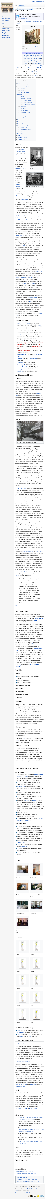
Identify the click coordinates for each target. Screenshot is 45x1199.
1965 (30, 301)
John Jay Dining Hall (21, 1084)
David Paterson (21, 354)
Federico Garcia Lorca (28, 551)
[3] (16, 605)
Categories (19, 1177)
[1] (26, 215)
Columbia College (32, 297)
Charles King (24, 199)
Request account (40, 1)
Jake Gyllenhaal (21, 369)
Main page (4, 16)
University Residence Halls (33, 53)
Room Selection (39, 618)
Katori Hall (20, 371)
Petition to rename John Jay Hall (26, 1173)
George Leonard (27, 342)
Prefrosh (25, 1177)
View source (21, 9)
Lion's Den (23, 283)
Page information (6, 37)
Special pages (5, 32)
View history (29, 9)
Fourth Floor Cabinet (21, 220)
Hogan (34, 60)
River (29, 61)
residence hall (19, 66)
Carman (40, 56)
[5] (20, 665)
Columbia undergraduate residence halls (28, 1181)
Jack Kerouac (39, 551)
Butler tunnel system (22, 1062)
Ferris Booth (37, 214)
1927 (36, 46)
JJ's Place (40, 68)
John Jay (39, 60)
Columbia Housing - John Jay (25, 1171)
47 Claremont (34, 58)
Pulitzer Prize (33, 358)
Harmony (26, 60)
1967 (18, 1034)
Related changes (6, 30)
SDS (30, 1036)
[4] (33, 643)
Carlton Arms (34, 56)
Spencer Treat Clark (22, 367)
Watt (30, 63)
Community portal (6, 18)
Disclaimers (31, 1192)
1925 (38, 192)
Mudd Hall (18, 1108)
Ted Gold (21, 1036)
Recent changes (5, 20)
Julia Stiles (20, 362)
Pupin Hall (24, 1108)
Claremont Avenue (20, 168)
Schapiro (38, 61)
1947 (30, 277)
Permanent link (5, 35)
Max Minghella (21, 364)
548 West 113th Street (29, 55)
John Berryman (21, 335)
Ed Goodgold (36, 346)
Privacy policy (18, 1192)
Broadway (28, 56)
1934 (18, 1030)
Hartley (30, 60)
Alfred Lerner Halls (20, 216)
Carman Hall (20, 842)
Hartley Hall (19, 1044)
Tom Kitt (19, 358)
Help (3, 23)
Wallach (26, 63)
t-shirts (17, 740)
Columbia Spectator (37, 216)
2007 (24, 738)
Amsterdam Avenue (37, 72)
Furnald (39, 58)
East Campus (27, 58)
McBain (26, 61)
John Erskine (24, 572)
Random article (5, 22)
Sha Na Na (20, 341)
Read (15, 9)
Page (16, 5)
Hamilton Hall (21, 786)
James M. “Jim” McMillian (24, 350)
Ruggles (33, 61)
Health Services (30, 68)
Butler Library (33, 1108)
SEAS (38, 305)
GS (40, 325)
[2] (20, 324)
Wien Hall (39, 271)
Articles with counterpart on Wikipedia (27, 1179)
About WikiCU (25, 1192)
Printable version (5, 33)
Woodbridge (38, 63)
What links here (5, 28)
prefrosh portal (23, 18)
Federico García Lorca (23, 323)
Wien (33, 63)
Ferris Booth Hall (20, 1086)
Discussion (21, 5)
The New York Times (21, 488)
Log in (33, 1)
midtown (27, 820)
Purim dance (20, 1032)
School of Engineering (21, 277)
